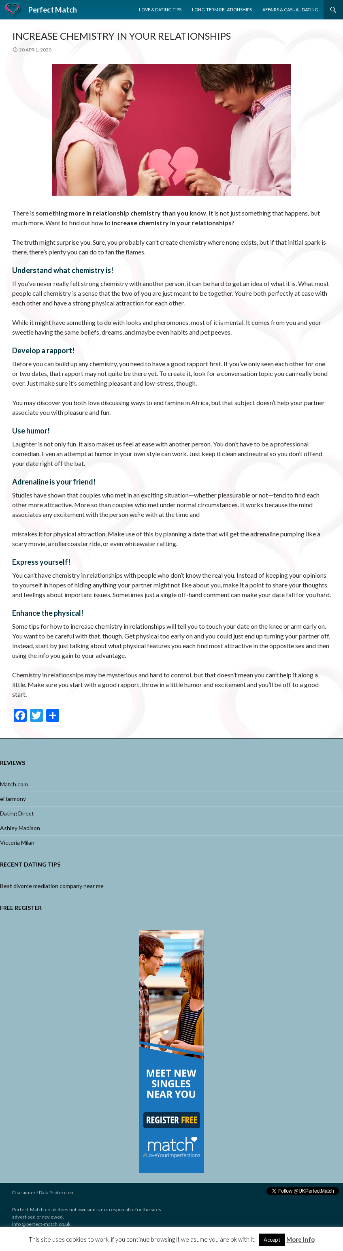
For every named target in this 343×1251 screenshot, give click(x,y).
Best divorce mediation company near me (52, 885)
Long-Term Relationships (222, 9)
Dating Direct (17, 813)
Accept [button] (272, 1239)
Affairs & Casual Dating (290, 9)
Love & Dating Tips (160, 9)
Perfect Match (52, 9)
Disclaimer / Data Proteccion (42, 1192)
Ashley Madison (20, 827)
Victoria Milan (17, 842)
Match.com (14, 784)
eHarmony (13, 798)
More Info (300, 1239)
